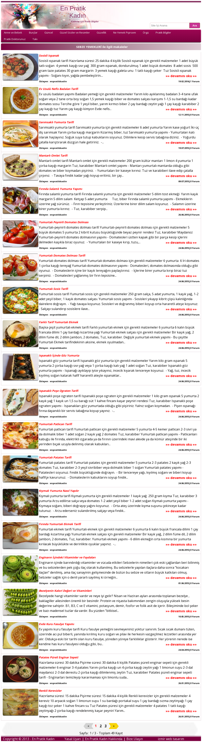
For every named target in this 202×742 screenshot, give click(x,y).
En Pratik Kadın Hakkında (103, 739)
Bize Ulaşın (134, 739)
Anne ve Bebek (13, 32)
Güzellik (101, 32)
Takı (35, 39)
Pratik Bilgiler (163, 32)
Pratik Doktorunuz (15, 39)
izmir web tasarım (171, 739)
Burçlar (33, 32)
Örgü (146, 32)
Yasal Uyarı (73, 739)
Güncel (48, 32)
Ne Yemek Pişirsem (124, 32)
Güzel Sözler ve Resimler (75, 32)
